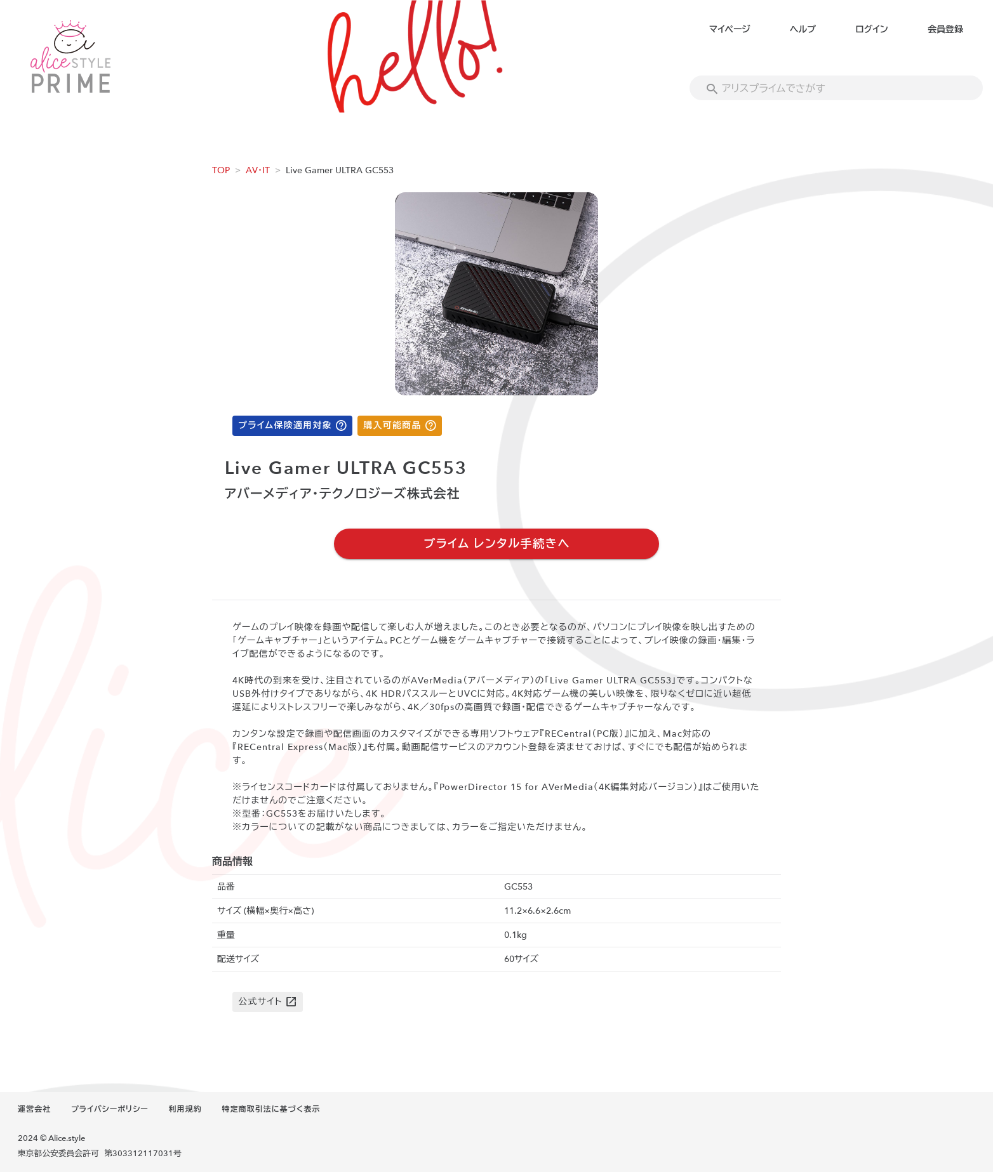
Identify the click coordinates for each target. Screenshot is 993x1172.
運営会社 (34, 1109)
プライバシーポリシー (110, 1109)
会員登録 (945, 29)
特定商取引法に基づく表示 (271, 1109)
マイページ (729, 29)
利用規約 (185, 1109)
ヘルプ (803, 29)
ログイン (871, 29)
